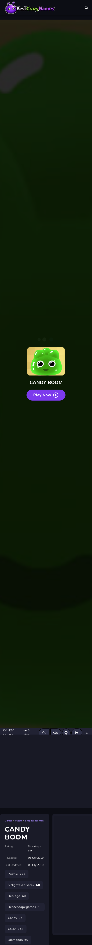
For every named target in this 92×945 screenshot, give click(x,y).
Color (15, 929)
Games (8, 820)
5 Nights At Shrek (24, 885)
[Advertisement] (36, 771)
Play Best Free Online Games (30, 8)
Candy (15, 918)
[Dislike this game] (55, 732)
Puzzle (18, 820)
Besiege (17, 896)
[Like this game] (44, 732)
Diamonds (18, 940)
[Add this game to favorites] (66, 732)
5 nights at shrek (34, 820)
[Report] (76, 732)
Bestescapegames (25, 907)
